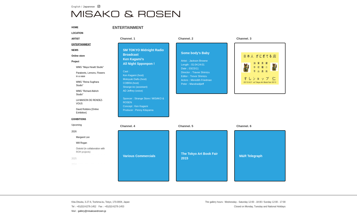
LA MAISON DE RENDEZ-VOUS (89, 102)
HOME (74, 27)
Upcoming (76, 125)
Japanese (89, 6)
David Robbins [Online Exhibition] (87, 111)
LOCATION (77, 33)
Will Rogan (81, 143)
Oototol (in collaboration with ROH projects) (90, 150)
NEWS (74, 50)
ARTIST (75, 39)
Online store (78, 56)
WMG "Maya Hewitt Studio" (90, 67)
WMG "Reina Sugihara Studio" (87, 84)
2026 (73, 131)
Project (75, 61)
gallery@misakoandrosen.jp (92, 211)
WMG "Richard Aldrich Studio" (87, 93)
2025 (73, 158)
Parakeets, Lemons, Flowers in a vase (90, 75)
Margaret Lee (82, 137)
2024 (73, 164)
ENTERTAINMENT (81, 44)
